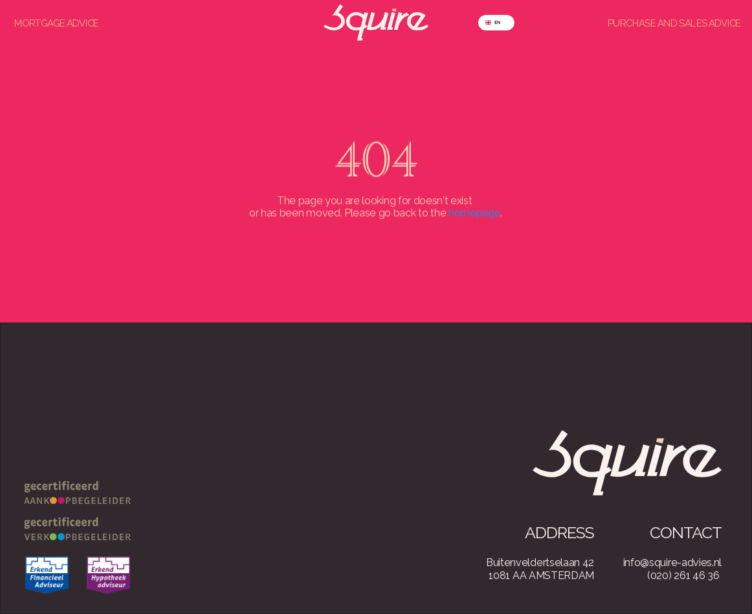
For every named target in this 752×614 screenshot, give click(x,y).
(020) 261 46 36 (683, 575)
